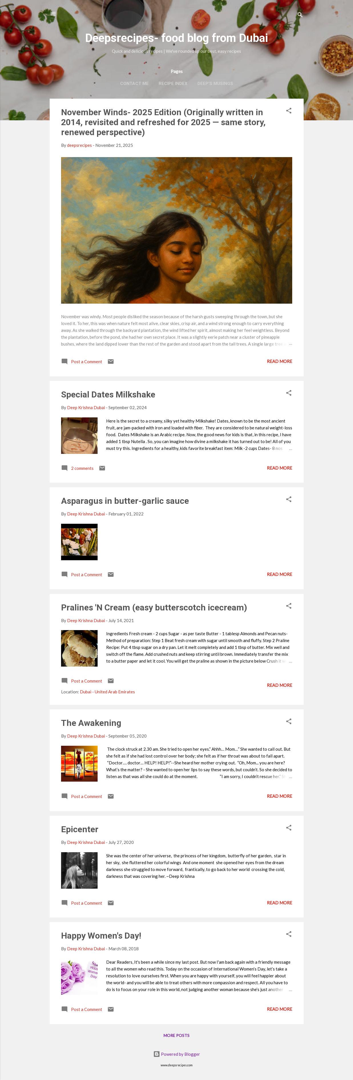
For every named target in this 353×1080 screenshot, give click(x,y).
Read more (279, 361)
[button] (288, 111)
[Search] (300, 15)
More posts (176, 1035)
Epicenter (79, 829)
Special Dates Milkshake (108, 394)
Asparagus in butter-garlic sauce (125, 501)
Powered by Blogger (176, 1054)
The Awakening (91, 723)
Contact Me (134, 83)
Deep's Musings (215, 83)
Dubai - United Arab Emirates (107, 691)
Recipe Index (173, 83)
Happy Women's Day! (101, 936)
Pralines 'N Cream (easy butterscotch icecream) (154, 607)
